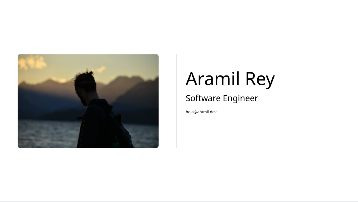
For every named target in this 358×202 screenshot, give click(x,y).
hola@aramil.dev (201, 111)
